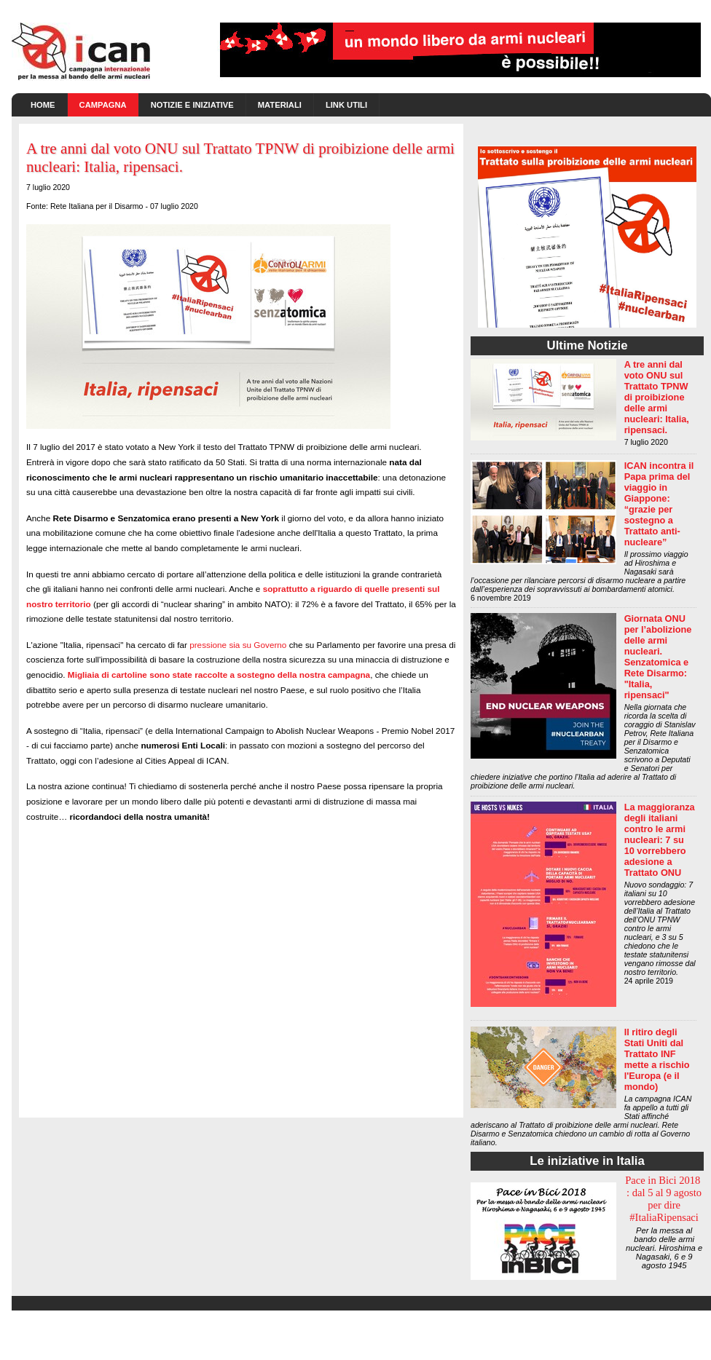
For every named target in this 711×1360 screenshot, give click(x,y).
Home (43, 104)
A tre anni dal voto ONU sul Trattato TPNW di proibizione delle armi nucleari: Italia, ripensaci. (656, 397)
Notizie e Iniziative (192, 104)
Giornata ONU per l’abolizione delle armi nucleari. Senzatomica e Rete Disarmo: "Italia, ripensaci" (658, 656)
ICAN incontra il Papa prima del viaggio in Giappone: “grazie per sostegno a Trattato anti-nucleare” (659, 503)
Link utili (346, 104)
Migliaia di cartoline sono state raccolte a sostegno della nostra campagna (219, 674)
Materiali (280, 104)
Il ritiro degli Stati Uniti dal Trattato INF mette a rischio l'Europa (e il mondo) (657, 1059)
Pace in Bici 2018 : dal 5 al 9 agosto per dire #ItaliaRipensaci (664, 1198)
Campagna (103, 104)
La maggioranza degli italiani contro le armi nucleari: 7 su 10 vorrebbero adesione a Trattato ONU (659, 840)
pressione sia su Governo (237, 644)
